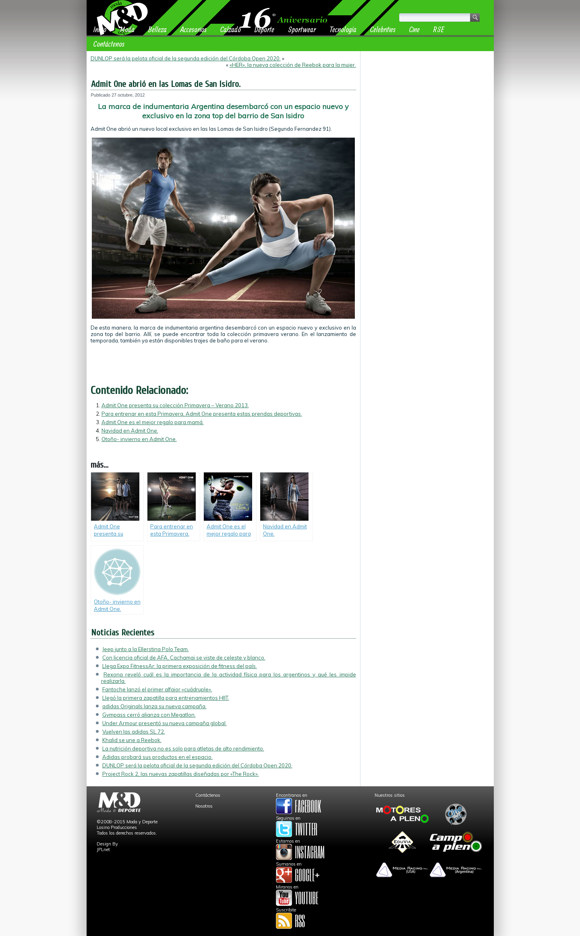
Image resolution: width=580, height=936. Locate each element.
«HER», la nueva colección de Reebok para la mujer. (293, 65)
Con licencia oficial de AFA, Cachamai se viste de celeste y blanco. (183, 657)
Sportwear (302, 29)
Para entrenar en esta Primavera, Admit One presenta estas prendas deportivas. (202, 413)
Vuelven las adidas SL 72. (133, 731)
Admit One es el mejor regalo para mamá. (153, 422)
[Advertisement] (427, 105)
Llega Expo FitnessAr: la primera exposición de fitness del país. (179, 666)
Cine (414, 29)
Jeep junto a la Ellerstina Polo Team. (145, 649)
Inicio (99, 29)
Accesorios (193, 29)
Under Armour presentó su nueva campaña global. (164, 723)
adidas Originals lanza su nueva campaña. (154, 706)
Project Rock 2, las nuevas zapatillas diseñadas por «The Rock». (180, 774)
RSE (438, 29)
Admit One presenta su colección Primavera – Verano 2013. (175, 405)
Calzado (230, 29)
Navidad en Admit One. (130, 430)
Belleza (157, 29)
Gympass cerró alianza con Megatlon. (149, 714)
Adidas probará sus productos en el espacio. (157, 757)
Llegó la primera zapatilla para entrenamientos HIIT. (165, 698)
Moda (127, 29)
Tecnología (342, 29)
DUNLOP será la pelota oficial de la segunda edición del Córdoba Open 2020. (186, 58)
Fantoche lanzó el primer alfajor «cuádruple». (157, 689)
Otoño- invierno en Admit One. (139, 439)
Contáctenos (108, 43)
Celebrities (383, 29)
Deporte (264, 29)
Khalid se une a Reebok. (132, 740)
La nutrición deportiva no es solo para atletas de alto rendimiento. (183, 748)
